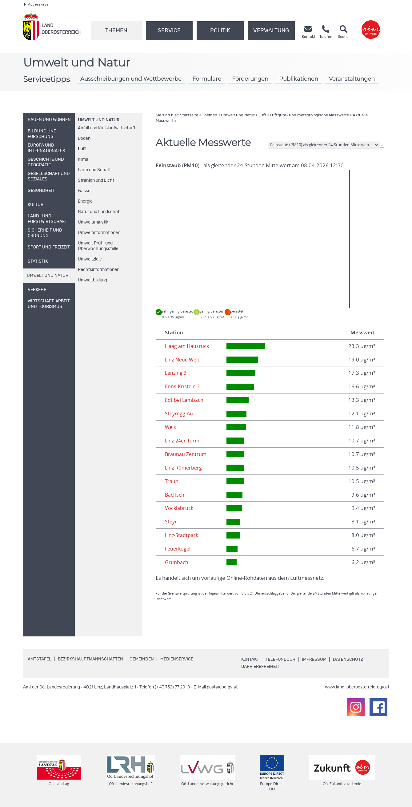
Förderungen (250, 78)
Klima (83, 159)
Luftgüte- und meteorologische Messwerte (309, 115)
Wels (171, 427)
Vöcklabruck (179, 508)
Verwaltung (271, 31)
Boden (84, 138)
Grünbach (176, 562)
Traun (171, 481)
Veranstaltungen (352, 78)
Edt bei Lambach (184, 400)
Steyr (171, 521)
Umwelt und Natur (98, 120)
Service (169, 31)
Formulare (206, 78)
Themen (116, 31)
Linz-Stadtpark (182, 535)
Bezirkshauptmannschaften (90, 659)
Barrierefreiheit (260, 666)
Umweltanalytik (93, 222)
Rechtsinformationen (98, 270)
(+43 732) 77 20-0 (172, 687)
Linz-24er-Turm (183, 440)
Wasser (85, 191)
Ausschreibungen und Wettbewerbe (131, 78)
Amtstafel (39, 659)
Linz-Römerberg (184, 467)
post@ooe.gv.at (222, 687)
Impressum (314, 659)
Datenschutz (348, 659)
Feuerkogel (178, 548)
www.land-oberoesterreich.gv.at (357, 687)
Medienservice (176, 659)
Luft (82, 149)
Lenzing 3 (176, 372)
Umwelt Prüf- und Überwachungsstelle (98, 246)
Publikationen (298, 78)
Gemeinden (142, 659)
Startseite (189, 115)
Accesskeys (36, 4)
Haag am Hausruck (187, 346)
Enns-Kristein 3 (182, 386)
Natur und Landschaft (99, 212)
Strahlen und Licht (96, 180)
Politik (220, 31)
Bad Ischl (175, 494)
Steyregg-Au (179, 413)
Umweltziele (90, 259)
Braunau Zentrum (186, 454)
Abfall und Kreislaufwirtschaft (106, 128)
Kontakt (250, 659)
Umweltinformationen (99, 233)
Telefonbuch (280, 659)
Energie (85, 201)
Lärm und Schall (94, 170)
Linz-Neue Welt (183, 359)
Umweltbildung (92, 280)
